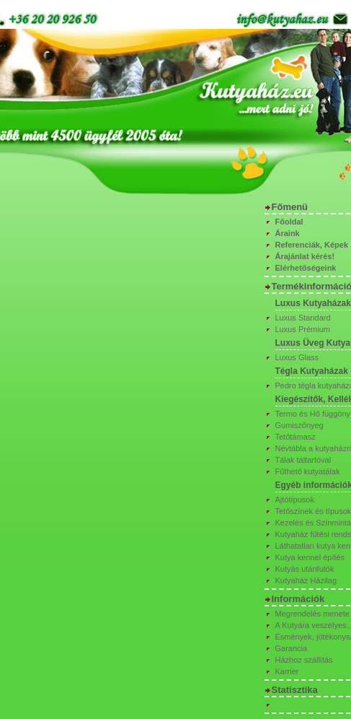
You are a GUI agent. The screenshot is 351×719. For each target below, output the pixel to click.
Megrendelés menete (312, 613)
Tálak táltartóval (303, 460)
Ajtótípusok (294, 499)
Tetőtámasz (295, 436)
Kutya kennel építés (310, 557)
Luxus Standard (303, 317)
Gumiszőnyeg (299, 425)
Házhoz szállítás (304, 659)
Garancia (291, 648)
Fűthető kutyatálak (307, 471)
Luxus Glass (297, 357)
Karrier (287, 671)
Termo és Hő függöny (313, 413)
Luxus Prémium (302, 329)
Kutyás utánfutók (304, 569)
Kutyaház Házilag (306, 580)
